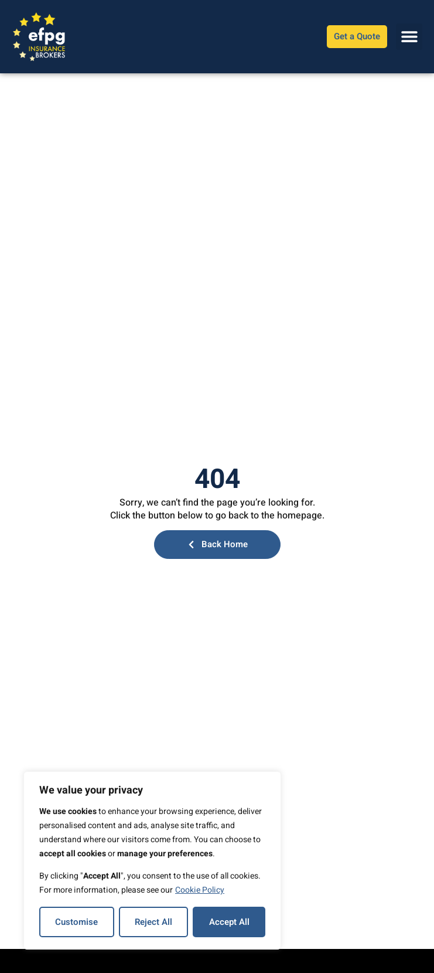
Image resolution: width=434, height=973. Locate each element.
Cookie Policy (199, 890)
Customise (76, 922)
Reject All (153, 922)
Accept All (229, 922)
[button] (409, 36)
